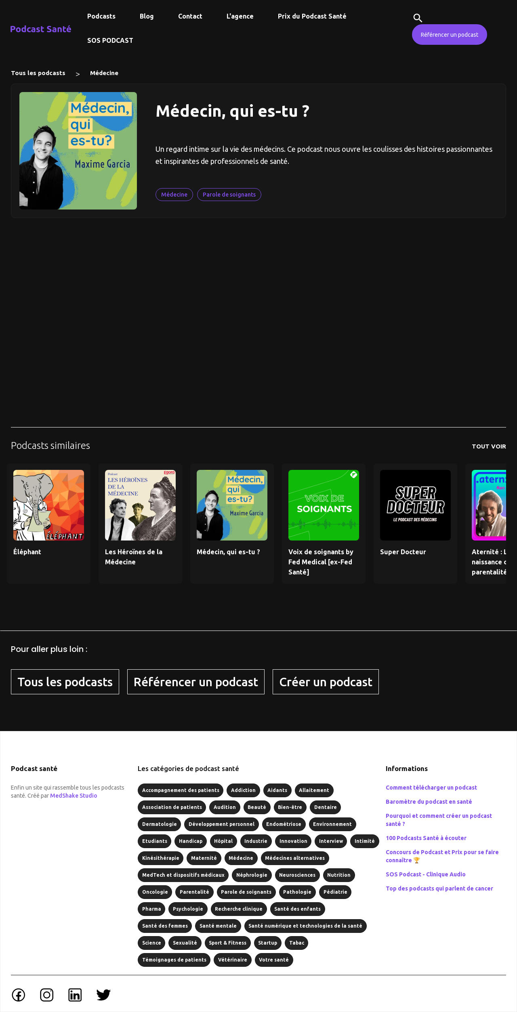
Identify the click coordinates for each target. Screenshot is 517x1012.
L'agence (240, 16)
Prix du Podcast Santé (312, 16)
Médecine (104, 72)
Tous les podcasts (38, 72)
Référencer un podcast (449, 34)
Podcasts (101, 16)
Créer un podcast (325, 682)
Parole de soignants (229, 194)
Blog (147, 16)
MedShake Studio (73, 795)
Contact (190, 16)
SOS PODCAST (110, 40)
